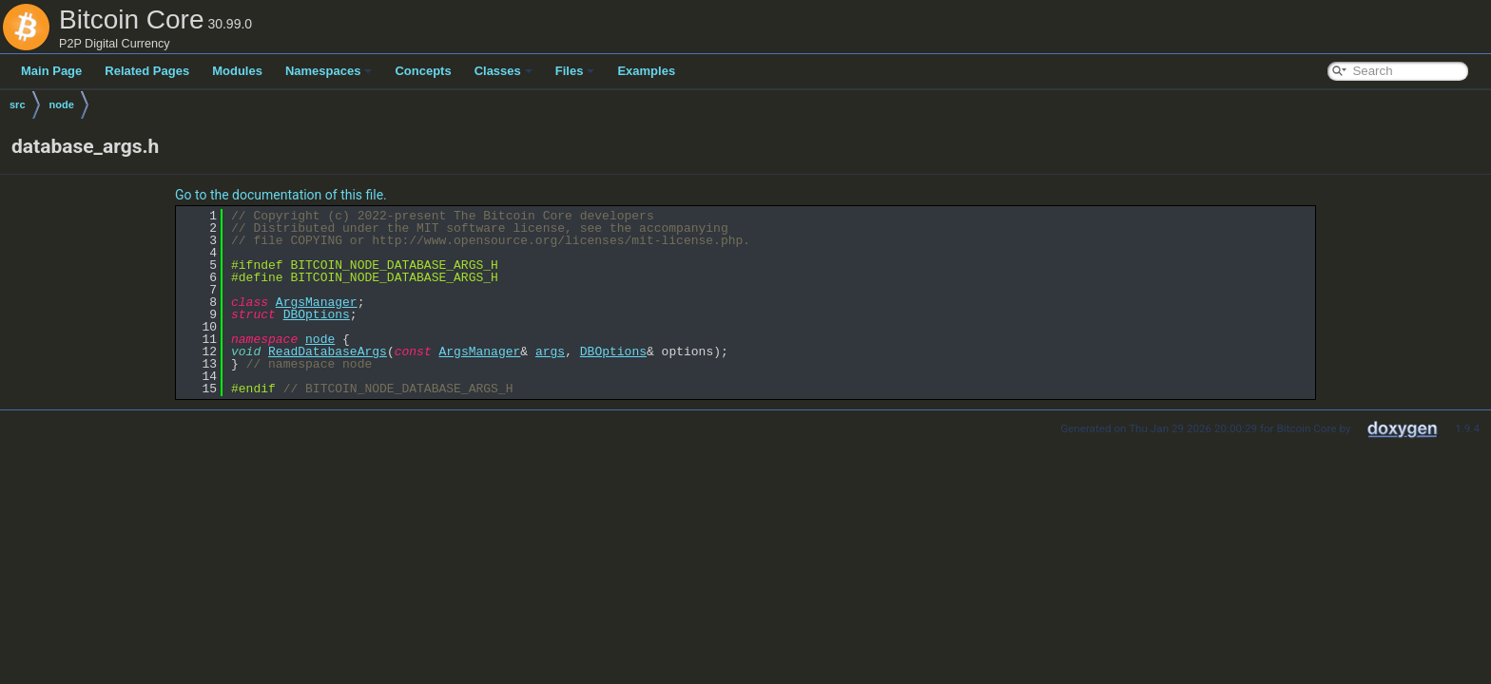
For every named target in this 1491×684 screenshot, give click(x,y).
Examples (646, 71)
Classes (503, 71)
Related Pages (147, 71)
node (61, 104)
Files (575, 71)
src (18, 104)
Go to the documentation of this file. (281, 194)
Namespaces (329, 71)
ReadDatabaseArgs (327, 351)
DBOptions (316, 314)
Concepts (423, 71)
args (550, 351)
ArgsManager (317, 302)
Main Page (51, 71)
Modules (237, 71)
